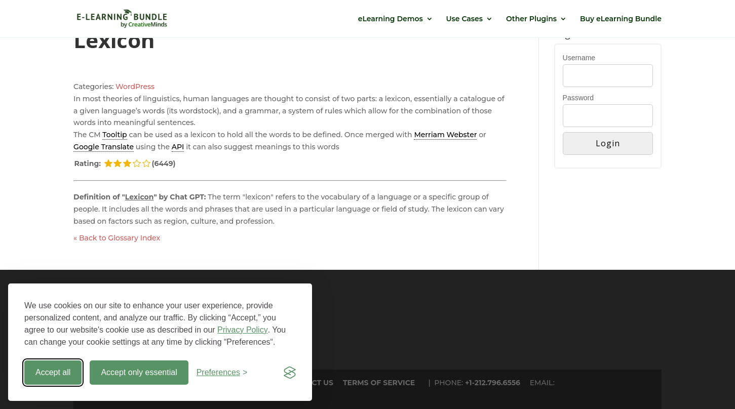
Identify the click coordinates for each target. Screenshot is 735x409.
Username (579, 58)
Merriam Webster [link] (445, 134)
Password (578, 98)
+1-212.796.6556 (492, 382)
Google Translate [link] (103, 146)
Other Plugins (531, 19)
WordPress (134, 86)
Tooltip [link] (114, 134)
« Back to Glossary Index (116, 237)
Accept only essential (139, 372)
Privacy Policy (242, 329)
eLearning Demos (390, 19)
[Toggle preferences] (222, 372)
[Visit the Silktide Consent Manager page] (290, 372)
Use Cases (464, 19)
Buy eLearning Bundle (621, 19)
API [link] (178, 146)
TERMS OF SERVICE (379, 382)
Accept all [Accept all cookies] (52, 372)
